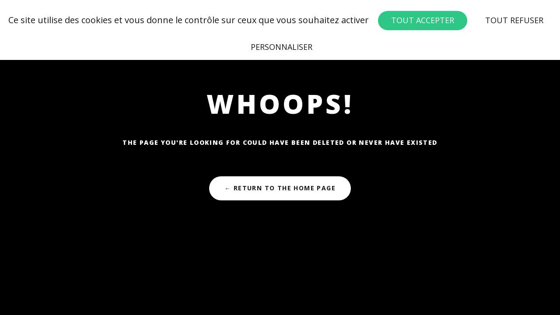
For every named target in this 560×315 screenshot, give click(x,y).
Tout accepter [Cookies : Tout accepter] (422, 20)
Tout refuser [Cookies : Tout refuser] (514, 20)
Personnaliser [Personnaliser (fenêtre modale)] (281, 47)
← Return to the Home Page (280, 188)
